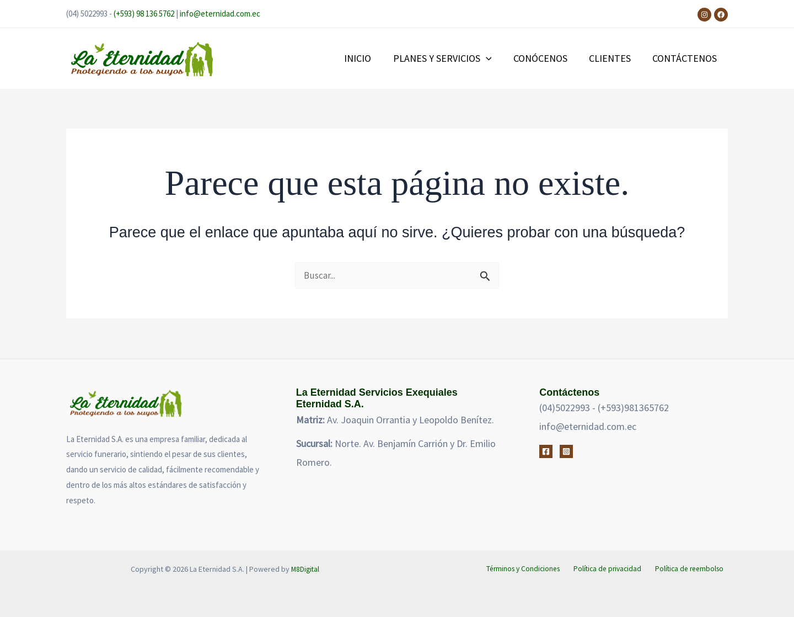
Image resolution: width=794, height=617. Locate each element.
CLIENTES (613, 58)
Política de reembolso (691, 569)
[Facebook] (721, 15)
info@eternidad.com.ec (220, 13)
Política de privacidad (611, 569)
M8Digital (305, 569)
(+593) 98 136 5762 (144, 13)
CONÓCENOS (545, 58)
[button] (492, 58)
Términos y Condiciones (529, 569)
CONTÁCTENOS (685, 58)
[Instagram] (704, 15)
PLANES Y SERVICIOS (448, 58)
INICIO (365, 58)
